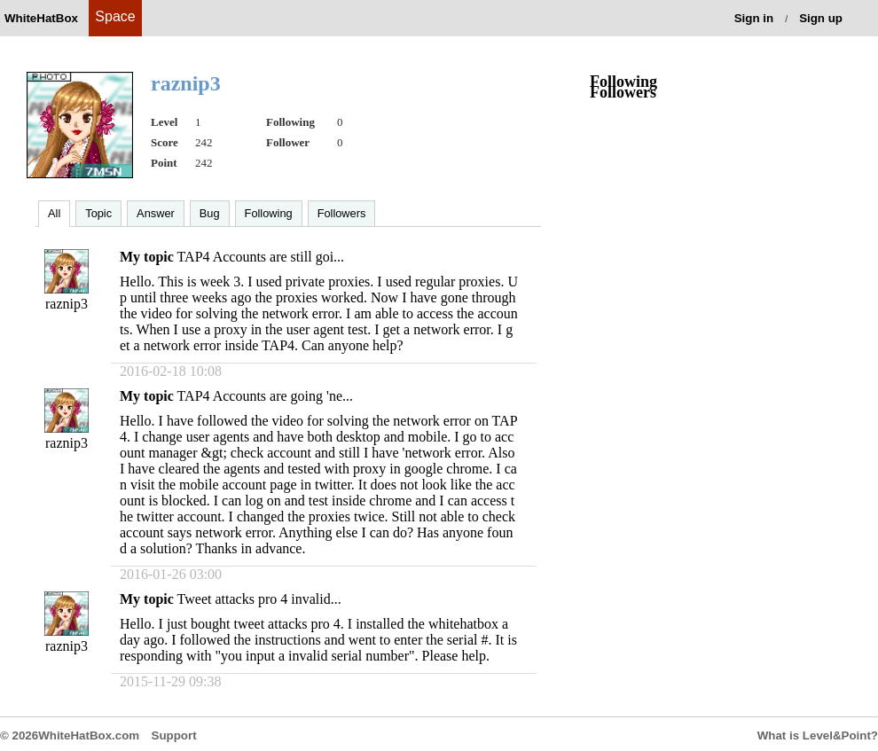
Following (269, 213)
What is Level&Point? (817, 735)
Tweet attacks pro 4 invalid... (259, 598)
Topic (98, 213)
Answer (156, 213)
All (54, 213)
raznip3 (66, 303)
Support (174, 735)
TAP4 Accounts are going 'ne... (265, 395)
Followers (341, 213)
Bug (210, 213)
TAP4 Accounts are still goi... (260, 256)
